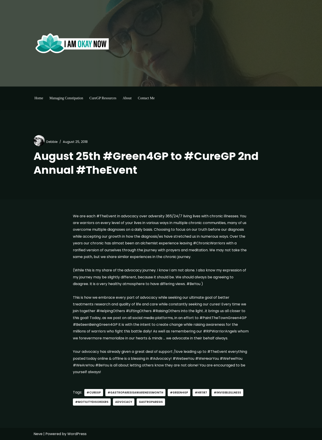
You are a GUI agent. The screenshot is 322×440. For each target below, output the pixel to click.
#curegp (94, 392)
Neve (38, 433)
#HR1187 (201, 392)
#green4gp (179, 392)
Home (38, 98)
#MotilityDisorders (91, 402)
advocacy (123, 402)
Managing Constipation (66, 98)
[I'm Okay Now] (72, 43)
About (127, 98)
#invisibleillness (227, 392)
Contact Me (146, 98)
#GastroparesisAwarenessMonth (135, 392)
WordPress (77, 433)
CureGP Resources (103, 98)
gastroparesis (151, 402)
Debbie (52, 142)
